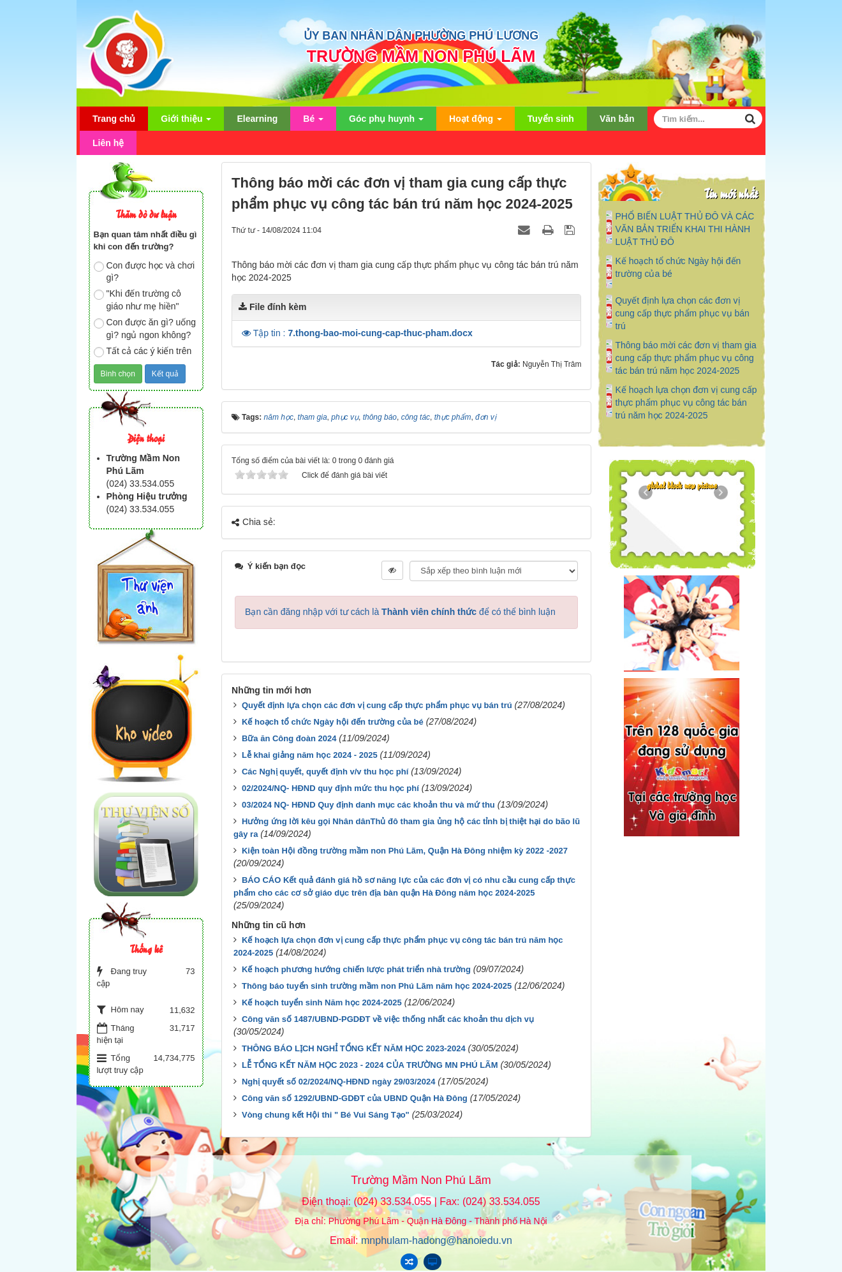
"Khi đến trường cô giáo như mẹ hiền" (137, 299)
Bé (313, 122)
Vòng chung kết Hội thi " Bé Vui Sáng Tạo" (326, 1115)
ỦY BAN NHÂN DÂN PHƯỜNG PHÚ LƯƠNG (421, 35)
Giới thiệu (186, 122)
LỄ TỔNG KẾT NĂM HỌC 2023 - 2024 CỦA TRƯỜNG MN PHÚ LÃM (370, 1065)
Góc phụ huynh (386, 122)
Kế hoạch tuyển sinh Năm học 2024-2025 (322, 1002)
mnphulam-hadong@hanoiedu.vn (436, 1240)
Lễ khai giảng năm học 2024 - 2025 (310, 755)
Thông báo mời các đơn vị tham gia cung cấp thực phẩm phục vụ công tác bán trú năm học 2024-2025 (685, 358)
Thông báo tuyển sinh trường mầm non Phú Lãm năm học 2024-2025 (377, 986)
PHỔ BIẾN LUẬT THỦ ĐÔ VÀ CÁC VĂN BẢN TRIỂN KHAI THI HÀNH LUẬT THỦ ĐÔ (684, 229)
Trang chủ (113, 119)
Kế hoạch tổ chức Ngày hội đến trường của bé (333, 722)
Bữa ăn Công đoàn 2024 (289, 738)
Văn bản (617, 119)
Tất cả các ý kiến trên (143, 351)
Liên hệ (108, 143)
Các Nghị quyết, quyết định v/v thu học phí (325, 771)
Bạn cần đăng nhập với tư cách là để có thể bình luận (400, 612)
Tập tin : (363, 333)
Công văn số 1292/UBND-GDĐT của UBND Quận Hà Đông (355, 1098)
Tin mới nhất (731, 193)
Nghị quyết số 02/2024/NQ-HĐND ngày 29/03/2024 (338, 1081)
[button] (247, 333)
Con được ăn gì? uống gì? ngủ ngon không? (145, 328)
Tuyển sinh (551, 119)
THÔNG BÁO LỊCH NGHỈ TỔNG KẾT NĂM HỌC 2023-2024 (354, 1048)
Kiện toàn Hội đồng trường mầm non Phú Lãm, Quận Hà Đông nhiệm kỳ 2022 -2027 (405, 850)
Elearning (257, 119)
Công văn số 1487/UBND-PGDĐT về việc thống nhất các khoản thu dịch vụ (388, 1019)
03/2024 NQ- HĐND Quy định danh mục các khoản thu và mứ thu (368, 805)
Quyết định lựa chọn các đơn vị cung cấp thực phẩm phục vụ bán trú (377, 705)
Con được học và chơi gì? (144, 271)
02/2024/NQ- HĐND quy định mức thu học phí (330, 788)
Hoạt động (475, 122)
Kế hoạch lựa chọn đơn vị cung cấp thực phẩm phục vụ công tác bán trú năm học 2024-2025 (686, 402)
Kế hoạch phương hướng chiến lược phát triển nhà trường (356, 969)
